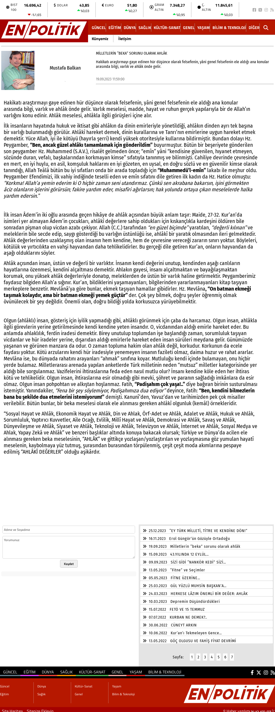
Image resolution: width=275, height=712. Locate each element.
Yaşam (203, 27)
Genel (189, 27)
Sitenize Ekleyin (40, 708)
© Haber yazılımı (249, 708)
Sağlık (144, 27)
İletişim (124, 39)
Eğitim (114, 27)
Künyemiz (100, 39)
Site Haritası (12, 708)
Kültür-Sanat (167, 27)
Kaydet (69, 560)
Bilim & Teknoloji (229, 27)
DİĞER (254, 27)
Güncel (99, 27)
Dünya (130, 27)
